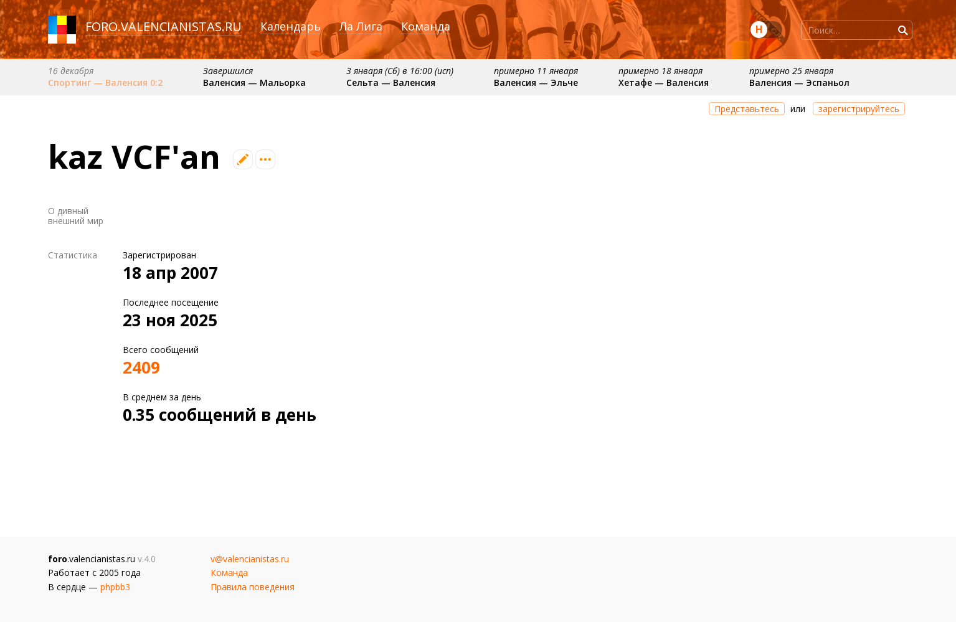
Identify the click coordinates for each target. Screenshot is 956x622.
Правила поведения (253, 587)
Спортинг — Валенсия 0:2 (105, 82)
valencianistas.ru (181, 26)
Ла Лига (360, 26)
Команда (425, 26)
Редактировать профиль (243, 159)
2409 (141, 367)
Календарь (290, 26)
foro (101, 26)
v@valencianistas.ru (250, 559)
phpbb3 (115, 587)
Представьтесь (746, 109)
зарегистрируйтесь (858, 109)
